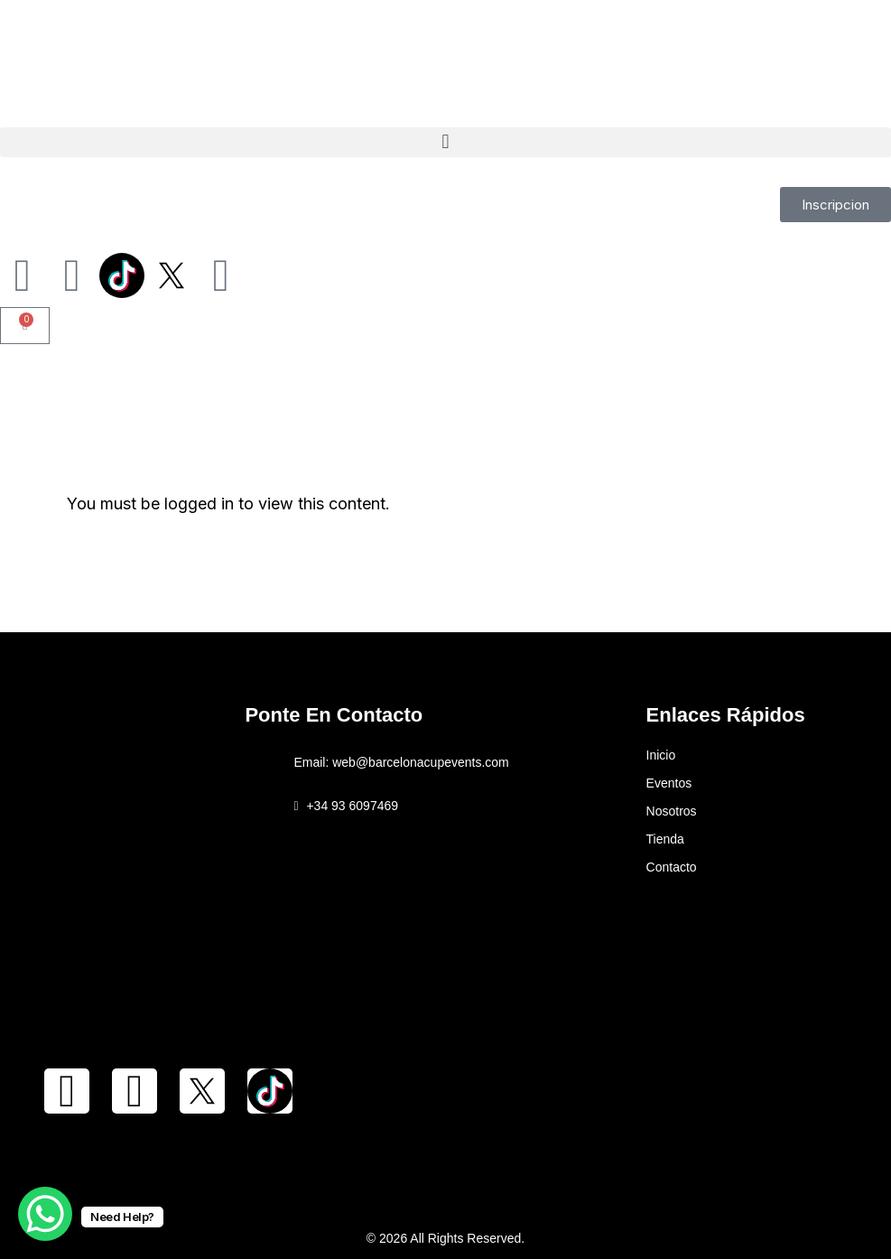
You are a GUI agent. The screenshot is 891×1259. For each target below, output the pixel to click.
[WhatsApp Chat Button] (45, 1214)
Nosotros (671, 811)
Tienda (665, 839)
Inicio (661, 755)
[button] (445, 142)
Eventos (669, 783)
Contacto (671, 867)
